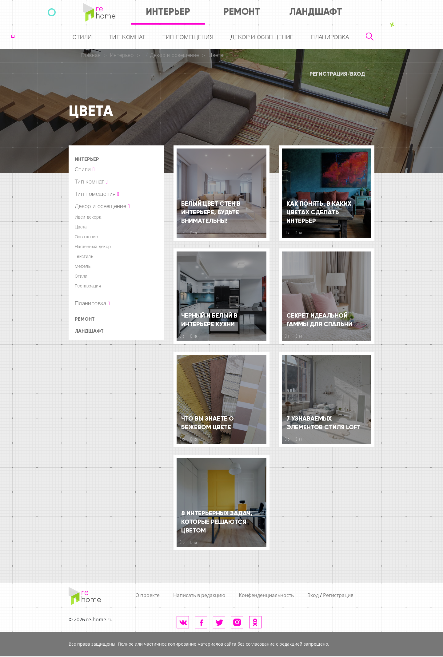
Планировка (330, 37)
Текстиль (84, 257)
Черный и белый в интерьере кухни (209, 320)
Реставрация (88, 286)
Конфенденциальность (266, 595)
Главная (91, 55)
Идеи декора (88, 218)
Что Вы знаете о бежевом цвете (207, 423)
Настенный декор (93, 247)
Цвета (216, 55)
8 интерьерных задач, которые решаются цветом (216, 521)
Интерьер (168, 11)
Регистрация (328, 73)
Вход (357, 73)
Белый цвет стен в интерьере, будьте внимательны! (211, 212)
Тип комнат (127, 37)
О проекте (147, 595)
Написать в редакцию (199, 595)
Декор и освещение (261, 37)
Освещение (86, 237)
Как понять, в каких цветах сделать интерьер (318, 212)
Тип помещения (187, 37)
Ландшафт (315, 11)
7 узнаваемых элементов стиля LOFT (323, 423)
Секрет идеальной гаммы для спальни (319, 320)
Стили (82, 37)
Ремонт (241, 11)
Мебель (82, 267)
